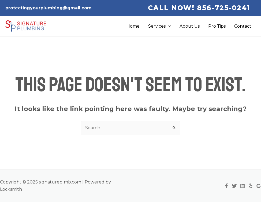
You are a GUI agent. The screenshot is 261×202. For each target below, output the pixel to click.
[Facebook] (226, 185)
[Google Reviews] (258, 185)
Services (159, 26)
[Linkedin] (242, 185)
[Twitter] (234, 185)
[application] (168, 26)
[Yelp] (250, 185)
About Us (190, 26)
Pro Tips (217, 26)
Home (133, 26)
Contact (242, 26)
